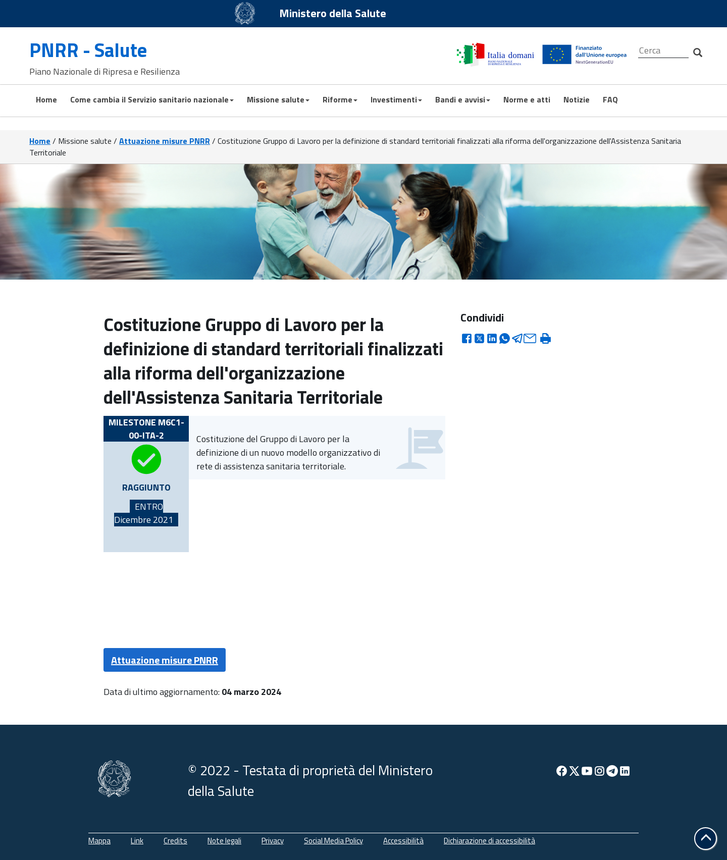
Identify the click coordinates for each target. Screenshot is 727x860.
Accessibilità (403, 840)
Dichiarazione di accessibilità (489, 840)
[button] (705, 838)
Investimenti (396, 99)
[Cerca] (663, 50)
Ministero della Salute (332, 13)
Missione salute (278, 99)
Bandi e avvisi (462, 99)
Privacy (273, 840)
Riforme (340, 99)
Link (137, 840)
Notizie (576, 99)
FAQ (610, 99)
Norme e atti (526, 99)
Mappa (99, 840)
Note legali (224, 840)
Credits (175, 840)
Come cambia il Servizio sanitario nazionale (152, 99)
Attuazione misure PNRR (164, 141)
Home (46, 99)
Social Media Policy (333, 840)
